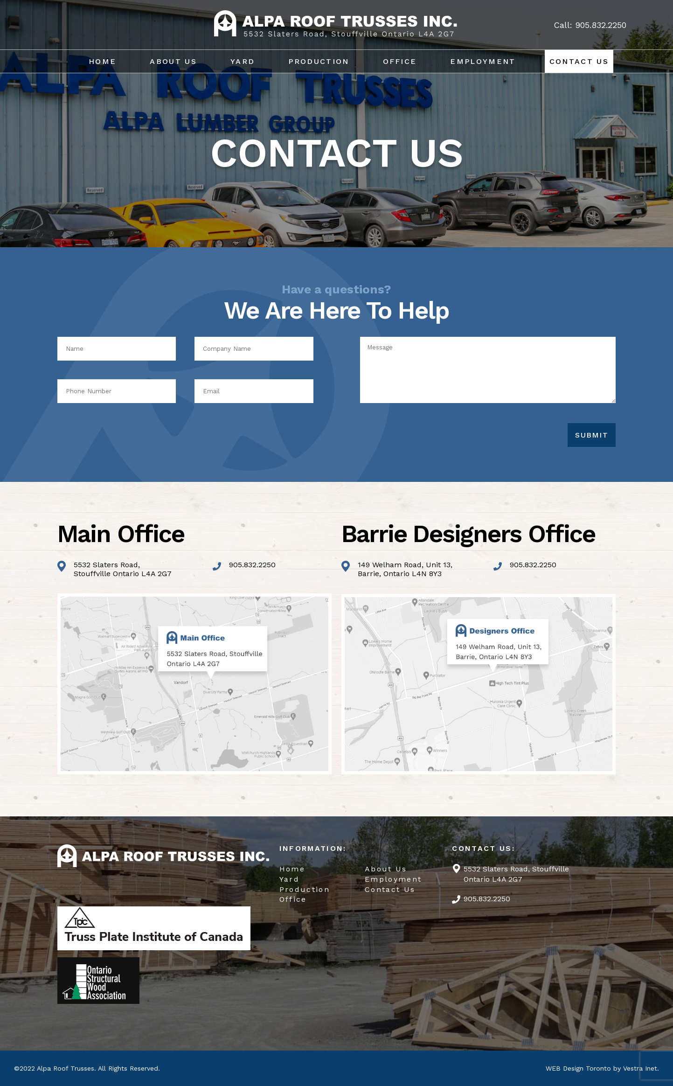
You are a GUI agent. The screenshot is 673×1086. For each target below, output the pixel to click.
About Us (173, 61)
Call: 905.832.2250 (590, 25)
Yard (242, 61)
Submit (591, 435)
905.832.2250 (252, 564)
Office (400, 61)
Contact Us (579, 61)
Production (318, 61)
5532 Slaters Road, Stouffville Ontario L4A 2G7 (516, 874)
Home (102, 61)
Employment (482, 61)
